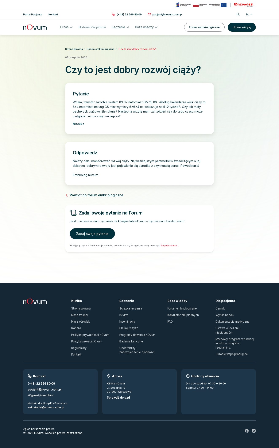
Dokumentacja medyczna (232, 320)
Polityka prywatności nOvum (89, 333)
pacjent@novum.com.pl (44, 387)
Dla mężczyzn (128, 327)
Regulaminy (78, 346)
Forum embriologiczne (204, 27)
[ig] (254, 428)
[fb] (247, 428)
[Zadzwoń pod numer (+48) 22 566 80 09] (129, 14)
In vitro (123, 314)
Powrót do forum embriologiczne (93, 195)
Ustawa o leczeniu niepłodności (228, 329)
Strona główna (73, 48)
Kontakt (76, 352)
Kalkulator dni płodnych (182, 314)
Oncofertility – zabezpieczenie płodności (139, 348)
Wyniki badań (224, 314)
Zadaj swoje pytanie (92, 233)
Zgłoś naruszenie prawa (39, 426)
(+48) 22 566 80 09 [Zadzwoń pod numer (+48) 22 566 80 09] (41, 381)
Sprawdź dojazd (118, 395)
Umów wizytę (242, 27)
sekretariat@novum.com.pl (46, 405)
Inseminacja (127, 320)
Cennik (220, 307)
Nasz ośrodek (80, 320)
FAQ (170, 320)
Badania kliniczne (130, 339)
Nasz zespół (79, 314)
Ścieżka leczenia (130, 307)
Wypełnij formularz (41, 392)
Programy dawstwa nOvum (137, 333)
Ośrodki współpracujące (231, 347)
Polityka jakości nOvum (86, 339)
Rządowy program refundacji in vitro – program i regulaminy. (235, 339)
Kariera (76, 327)
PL (249, 14)
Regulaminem (169, 244)
